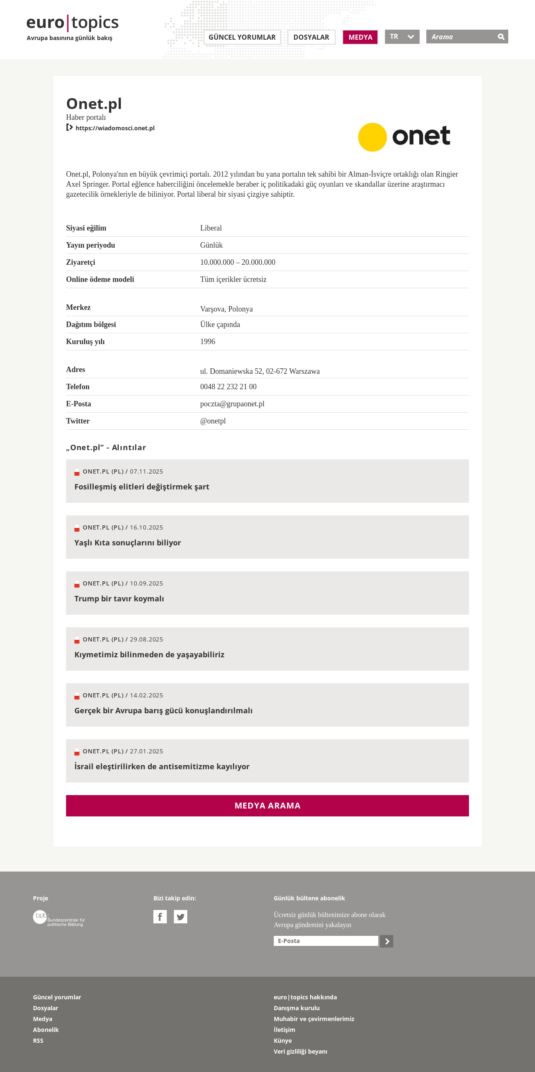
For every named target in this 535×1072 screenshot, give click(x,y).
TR (402, 36)
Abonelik (46, 1030)
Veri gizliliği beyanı (300, 1051)
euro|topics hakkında (305, 997)
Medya (360, 37)
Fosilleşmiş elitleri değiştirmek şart (141, 487)
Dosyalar (311, 37)
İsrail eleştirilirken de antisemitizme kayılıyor (162, 766)
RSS (38, 1040)
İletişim (285, 1030)
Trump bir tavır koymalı (119, 598)
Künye (283, 1040)
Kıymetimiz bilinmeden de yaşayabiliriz (149, 654)
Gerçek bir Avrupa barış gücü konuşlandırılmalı (163, 710)
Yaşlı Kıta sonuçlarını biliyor (127, 542)
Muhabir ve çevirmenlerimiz (314, 1019)
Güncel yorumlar (242, 37)
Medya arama (267, 805)
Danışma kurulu (297, 1008)
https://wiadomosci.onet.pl (110, 128)
